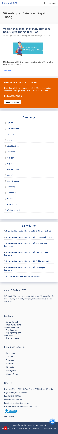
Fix (37, 425)
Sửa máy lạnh (12, 193)
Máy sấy (10, 175)
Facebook (10, 353)
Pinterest (10, 363)
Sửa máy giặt (12, 187)
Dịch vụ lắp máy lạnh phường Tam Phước (23, 276)
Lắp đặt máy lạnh (14, 146)
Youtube (10, 360)
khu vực (9, 335)
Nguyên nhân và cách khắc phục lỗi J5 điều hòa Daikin (28, 261)
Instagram (11, 370)
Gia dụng (10, 134)
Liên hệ (23, 425)
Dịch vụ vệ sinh (13, 128)
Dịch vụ (10, 123)
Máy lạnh (10, 163)
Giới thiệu (16, 425)
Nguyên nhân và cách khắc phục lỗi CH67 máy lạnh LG (28, 231)
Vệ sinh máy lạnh (13, 210)
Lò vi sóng (11, 152)
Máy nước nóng (13, 169)
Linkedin (10, 367)
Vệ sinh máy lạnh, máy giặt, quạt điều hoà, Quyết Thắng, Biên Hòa (27, 30)
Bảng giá (43, 425)
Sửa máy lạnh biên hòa (23, 428)
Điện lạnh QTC (9, 3)
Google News (12, 374)
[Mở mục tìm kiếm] (44, 3)
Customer (30, 425)
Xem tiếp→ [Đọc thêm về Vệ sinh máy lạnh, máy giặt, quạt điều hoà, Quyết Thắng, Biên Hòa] (8, 71)
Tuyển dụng (12, 204)
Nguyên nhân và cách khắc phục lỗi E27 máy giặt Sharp (29, 237)
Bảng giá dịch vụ (12, 102)
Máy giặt (10, 158)
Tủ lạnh (10, 198)
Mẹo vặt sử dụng (13, 181)
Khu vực (10, 140)
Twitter (9, 356)
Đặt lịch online (12, 338)
